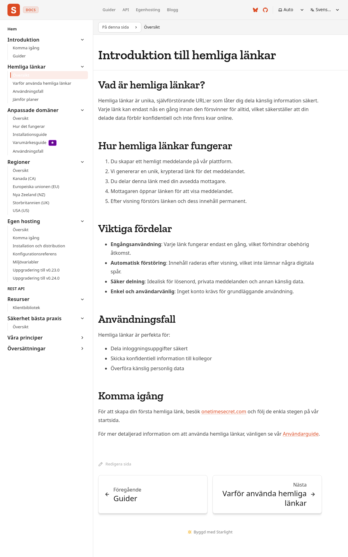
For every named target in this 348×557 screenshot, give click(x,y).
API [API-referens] (125, 9)
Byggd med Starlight (210, 532)
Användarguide (300, 433)
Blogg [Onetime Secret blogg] (172, 9)
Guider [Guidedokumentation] (109, 9)
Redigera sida (114, 464)
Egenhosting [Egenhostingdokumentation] (148, 9)
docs (31, 9)
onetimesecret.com (223, 411)
